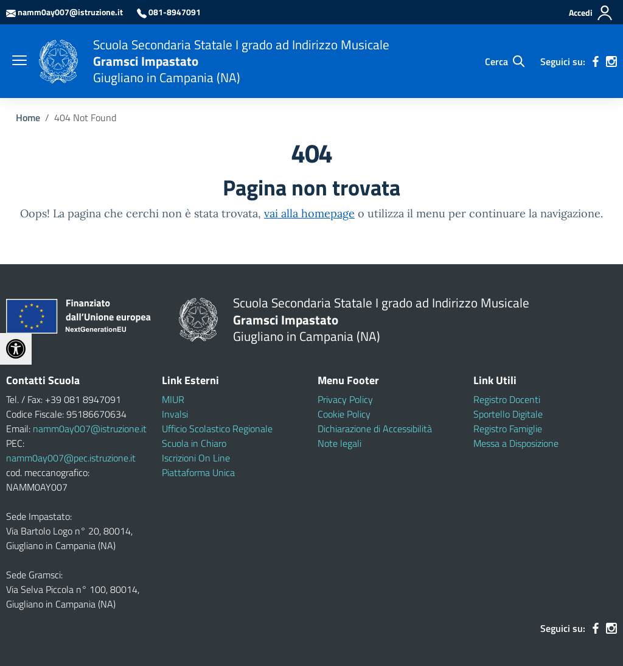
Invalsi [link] (175, 414)
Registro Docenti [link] (506, 399)
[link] (16, 349)
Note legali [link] (339, 443)
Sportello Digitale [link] (508, 414)
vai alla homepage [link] (309, 213)
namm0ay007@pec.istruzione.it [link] (71, 457)
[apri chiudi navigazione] (19, 61)
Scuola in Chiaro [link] (194, 443)
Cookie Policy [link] (344, 414)
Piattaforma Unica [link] (198, 472)
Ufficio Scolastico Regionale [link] (217, 428)
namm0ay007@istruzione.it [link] (90, 428)
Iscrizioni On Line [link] (196, 457)
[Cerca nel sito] (504, 61)
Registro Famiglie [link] (507, 428)
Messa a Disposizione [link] (516, 443)
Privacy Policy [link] (345, 399)
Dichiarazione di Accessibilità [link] (375, 428)
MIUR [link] (173, 399)
